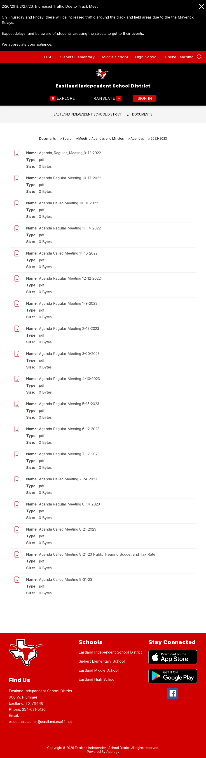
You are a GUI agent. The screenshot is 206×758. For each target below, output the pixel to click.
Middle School (115, 57)
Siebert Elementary (77, 57)
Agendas (137, 138)
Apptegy (112, 751)
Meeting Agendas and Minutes (101, 138)
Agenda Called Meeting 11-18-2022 (68, 253)
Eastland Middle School (99, 670)
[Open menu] (62, 98)
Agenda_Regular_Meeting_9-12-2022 (70, 153)
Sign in (145, 98)
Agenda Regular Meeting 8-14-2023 (69, 504)
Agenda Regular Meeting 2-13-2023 (69, 328)
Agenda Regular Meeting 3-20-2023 (69, 353)
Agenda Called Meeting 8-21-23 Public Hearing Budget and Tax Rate (97, 554)
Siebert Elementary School (102, 661)
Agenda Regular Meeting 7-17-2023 (69, 454)
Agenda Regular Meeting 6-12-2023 (69, 429)
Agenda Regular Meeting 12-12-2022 (70, 278)
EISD (48, 57)
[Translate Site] (106, 98)
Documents (142, 114)
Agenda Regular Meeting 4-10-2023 (69, 378)
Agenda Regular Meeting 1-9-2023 (68, 303)
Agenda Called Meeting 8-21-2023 (67, 529)
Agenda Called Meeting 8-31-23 (65, 579)
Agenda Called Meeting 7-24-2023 (68, 479)
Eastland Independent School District (88, 114)
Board (67, 138)
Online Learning (179, 57)
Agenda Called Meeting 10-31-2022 (68, 203)
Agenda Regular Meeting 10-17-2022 (70, 178)
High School (146, 57)
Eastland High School (97, 679)
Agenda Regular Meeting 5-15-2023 (69, 403)
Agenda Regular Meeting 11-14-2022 (70, 228)
